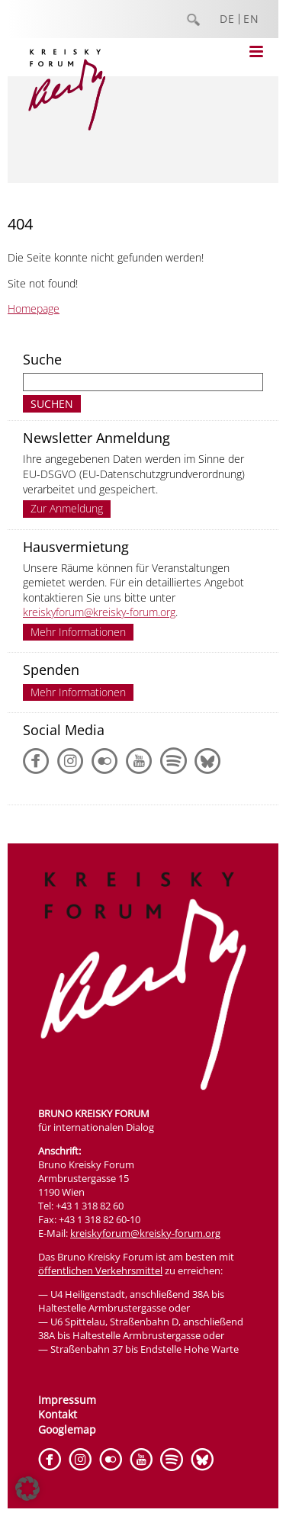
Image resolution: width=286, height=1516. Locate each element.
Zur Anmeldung (67, 508)
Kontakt (57, 1414)
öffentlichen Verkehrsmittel (100, 1270)
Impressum (67, 1399)
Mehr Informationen (78, 632)
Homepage (33, 308)
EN (251, 19)
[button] (27, 1488)
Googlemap (67, 1429)
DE (227, 19)
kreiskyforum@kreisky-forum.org (99, 612)
